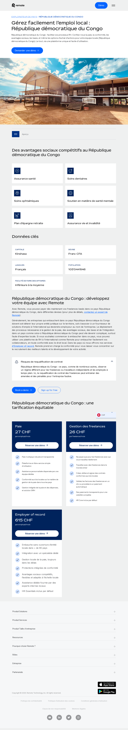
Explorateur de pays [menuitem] (24, 16)
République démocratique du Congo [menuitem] (61, 16)
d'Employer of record (23, 346)
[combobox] (106, 416)
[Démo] (101, 5)
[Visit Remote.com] (18, 5)
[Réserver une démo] (37, 446)
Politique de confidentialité (31, 703)
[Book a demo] (24, 391)
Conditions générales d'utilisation (94, 703)
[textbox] (106, 416)
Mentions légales (79, 711)
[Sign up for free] (49, 391)
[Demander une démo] (27, 50)
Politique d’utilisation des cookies (61, 703)
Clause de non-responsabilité (54, 711)
